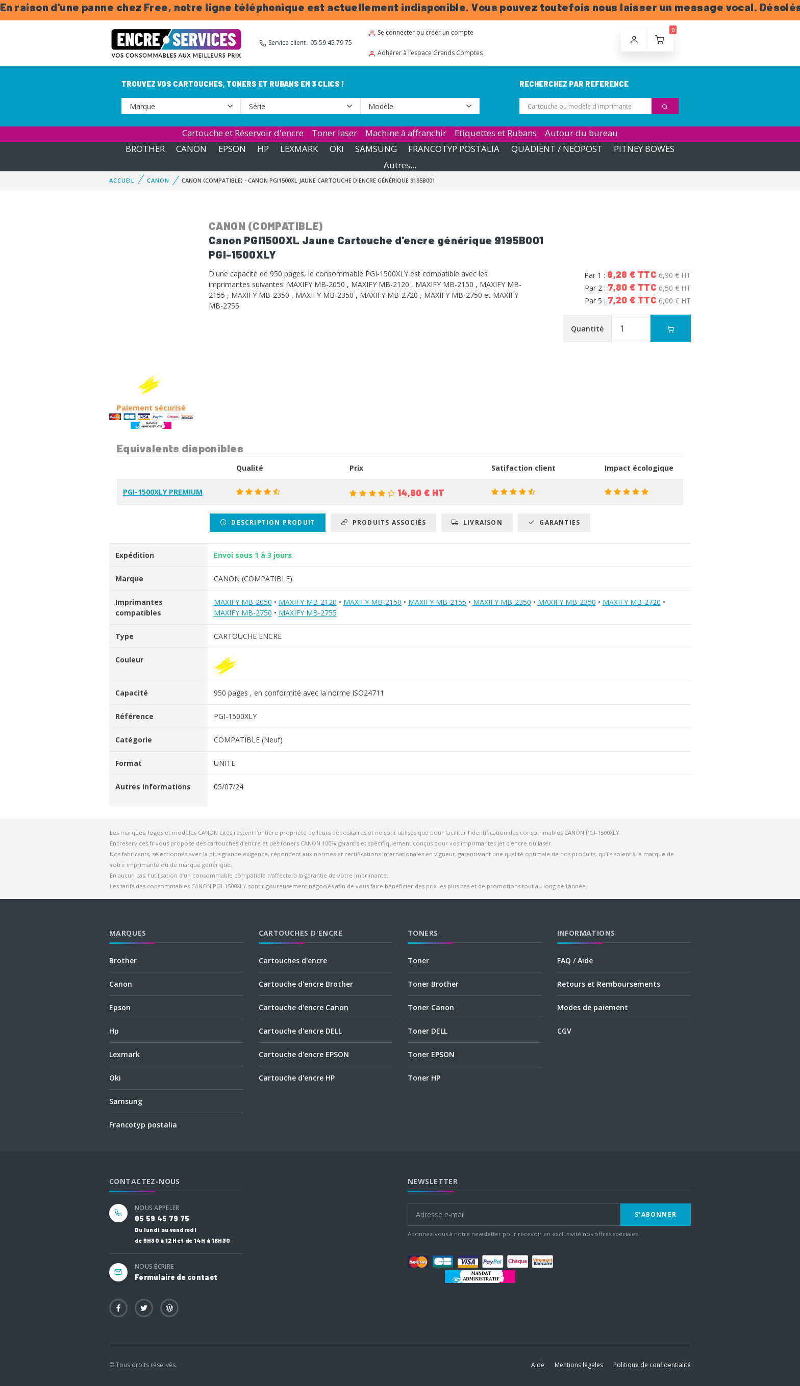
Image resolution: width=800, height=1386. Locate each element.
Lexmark (124, 1054)
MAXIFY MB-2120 (308, 602)
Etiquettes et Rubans (496, 133)
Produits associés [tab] (383, 522)
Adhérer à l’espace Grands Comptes (425, 52)
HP (263, 149)
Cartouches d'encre (293, 960)
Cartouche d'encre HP (297, 1078)
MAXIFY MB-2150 (372, 602)
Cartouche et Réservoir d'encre (243, 133)
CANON (191, 149)
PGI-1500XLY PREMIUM (163, 492)
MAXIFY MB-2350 (502, 602)
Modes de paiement (592, 1007)
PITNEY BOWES (644, 149)
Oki (115, 1078)
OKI (337, 149)
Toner (418, 960)
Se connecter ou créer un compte (420, 32)
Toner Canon (431, 1007)
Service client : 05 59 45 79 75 (305, 42)
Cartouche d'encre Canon (303, 1007)
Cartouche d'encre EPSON (304, 1054)
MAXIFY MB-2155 (437, 602)
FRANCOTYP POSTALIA (453, 149)
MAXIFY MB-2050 (243, 602)
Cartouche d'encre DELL (300, 1031)
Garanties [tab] (554, 522)
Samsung (125, 1101)
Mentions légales (579, 1365)
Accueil (122, 180)
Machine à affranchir (405, 133)
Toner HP (424, 1078)
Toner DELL (427, 1031)
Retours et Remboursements (608, 984)
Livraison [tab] (477, 522)
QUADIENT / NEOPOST (557, 149)
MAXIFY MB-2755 (308, 613)
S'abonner (656, 1214)
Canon (120, 984)
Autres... (400, 165)
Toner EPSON (431, 1054)
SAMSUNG (376, 149)
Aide (537, 1365)
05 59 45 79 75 (162, 1218)
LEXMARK (299, 149)
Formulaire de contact (176, 1277)
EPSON (232, 149)
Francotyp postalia (143, 1125)
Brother (123, 960)
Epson (120, 1007)
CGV (564, 1031)
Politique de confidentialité (652, 1365)
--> (181, 106)
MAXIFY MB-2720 (632, 602)
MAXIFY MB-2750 (243, 613)
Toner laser (334, 133)
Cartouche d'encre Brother (306, 984)
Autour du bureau (581, 133)
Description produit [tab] (267, 522)
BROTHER (145, 149)
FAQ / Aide (575, 960)
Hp (114, 1031)
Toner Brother (433, 984)
